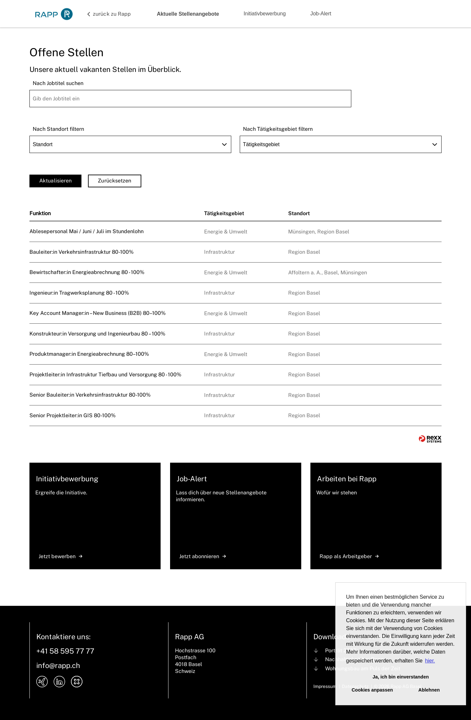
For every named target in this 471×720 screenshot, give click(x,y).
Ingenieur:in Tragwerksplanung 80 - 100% (79, 293)
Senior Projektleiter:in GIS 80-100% (72, 415)
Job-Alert (320, 13)
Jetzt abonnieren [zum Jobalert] (202, 556)
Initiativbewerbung (265, 13)
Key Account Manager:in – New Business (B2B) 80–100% (97, 313)
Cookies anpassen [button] (372, 690)
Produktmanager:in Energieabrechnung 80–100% (89, 354)
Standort (299, 213)
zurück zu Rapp (112, 14)
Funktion (40, 213)
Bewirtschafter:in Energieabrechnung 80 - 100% (86, 272)
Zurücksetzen (114, 181)
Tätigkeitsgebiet (224, 213)
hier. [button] (430, 660)
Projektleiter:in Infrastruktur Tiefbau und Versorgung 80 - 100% (105, 374)
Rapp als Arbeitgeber (349, 556)
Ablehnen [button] (429, 690)
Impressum (325, 686)
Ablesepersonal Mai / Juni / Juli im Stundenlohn (86, 231)
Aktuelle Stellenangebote (188, 14)
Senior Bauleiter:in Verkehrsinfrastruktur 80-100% (89, 395)
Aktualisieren (55, 181)
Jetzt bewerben (60, 556)
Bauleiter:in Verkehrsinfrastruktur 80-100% (81, 252)
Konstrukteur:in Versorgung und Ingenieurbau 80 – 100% (97, 334)
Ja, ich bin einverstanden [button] (401, 676)
